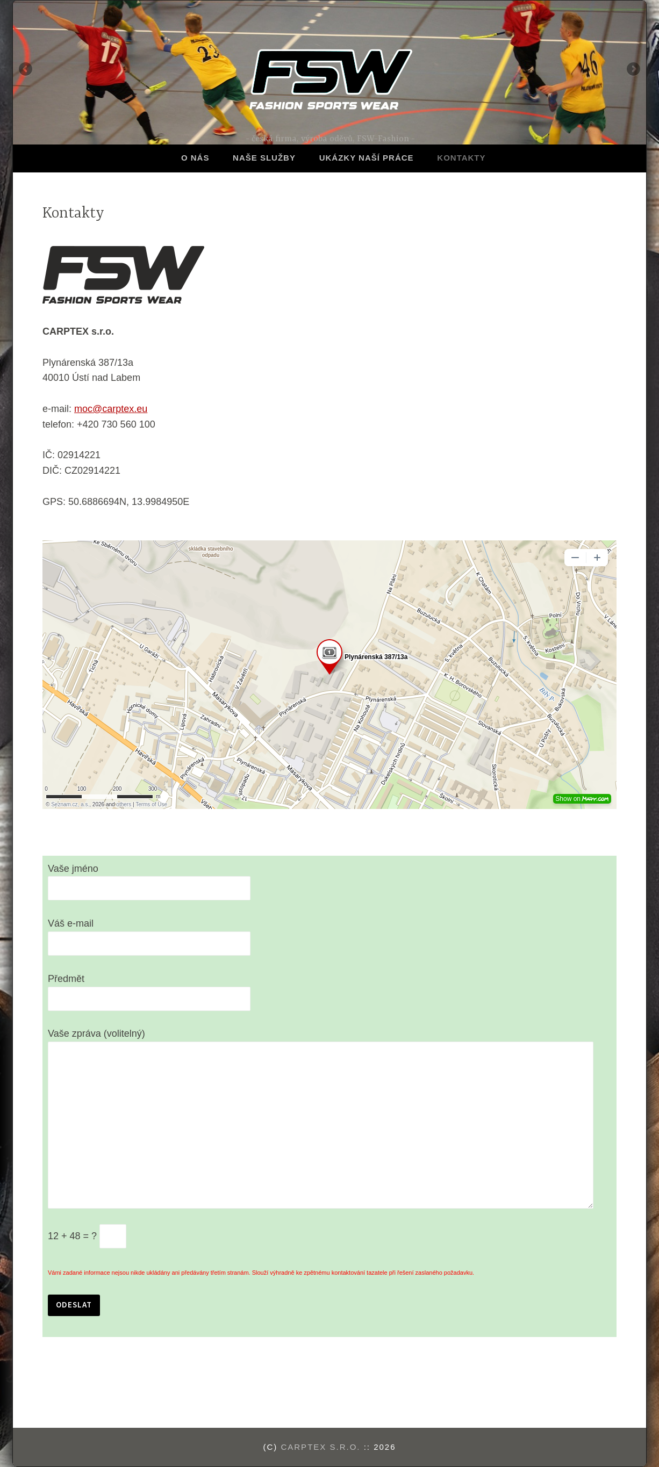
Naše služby (264, 157)
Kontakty (461, 157)
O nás (195, 157)
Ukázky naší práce (366, 157)
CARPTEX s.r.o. (320, 1446)
